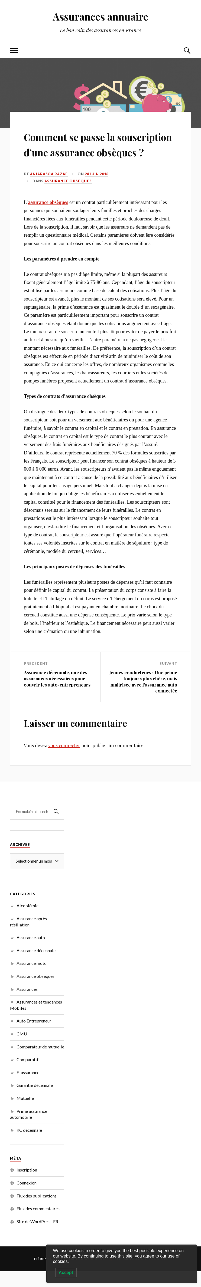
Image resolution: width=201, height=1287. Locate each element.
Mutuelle (25, 1113)
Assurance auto (31, 952)
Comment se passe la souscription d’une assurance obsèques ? (83, 151)
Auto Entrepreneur (34, 1036)
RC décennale (29, 1145)
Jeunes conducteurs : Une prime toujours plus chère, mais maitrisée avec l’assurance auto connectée (143, 697)
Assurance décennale (36, 965)
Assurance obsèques (68, 196)
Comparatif (27, 1075)
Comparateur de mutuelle (40, 1062)
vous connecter (64, 761)
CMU (22, 1049)
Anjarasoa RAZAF (49, 189)
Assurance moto (32, 978)
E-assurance (28, 1087)
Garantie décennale (35, 1100)
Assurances (27, 1004)
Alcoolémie (27, 921)
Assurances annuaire (100, 16)
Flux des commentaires (38, 1224)
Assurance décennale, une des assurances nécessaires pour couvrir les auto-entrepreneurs (57, 694)
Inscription (27, 1185)
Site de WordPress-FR (37, 1236)
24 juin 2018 (97, 189)
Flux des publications (37, 1211)
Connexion (27, 1198)
